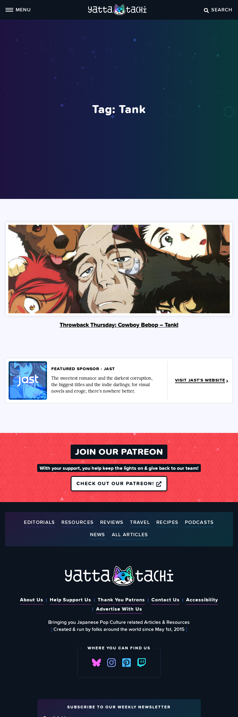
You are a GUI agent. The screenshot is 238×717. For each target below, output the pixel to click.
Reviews (111, 522)
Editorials (39, 522)
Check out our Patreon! (119, 483)
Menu (18, 9)
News (97, 535)
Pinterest (126, 662)
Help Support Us (70, 599)
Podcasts (199, 522)
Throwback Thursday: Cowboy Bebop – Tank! (119, 324)
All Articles (130, 535)
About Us (31, 599)
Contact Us (165, 599)
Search (218, 9)
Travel (140, 522)
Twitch (141, 662)
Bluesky (96, 662)
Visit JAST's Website (202, 380)
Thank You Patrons (121, 599)
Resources (77, 522)
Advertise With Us (119, 608)
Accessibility (202, 599)
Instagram (111, 662)
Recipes (167, 522)
